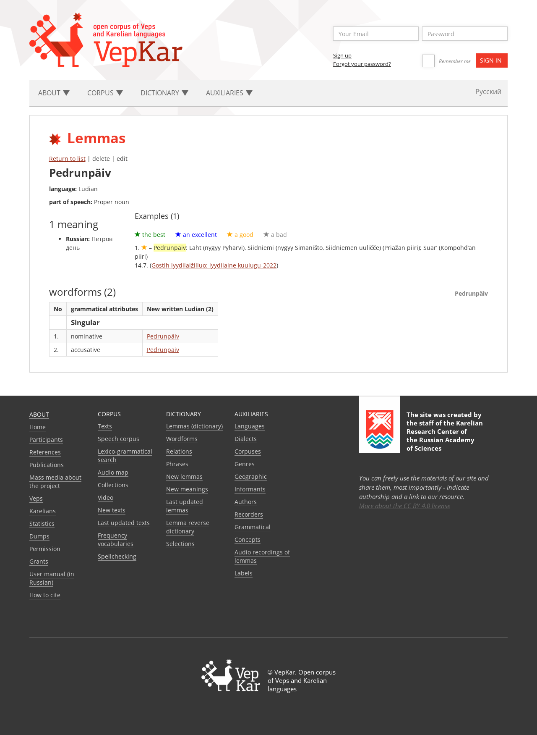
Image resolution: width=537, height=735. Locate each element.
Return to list (67, 159)
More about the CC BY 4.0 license (404, 505)
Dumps (39, 536)
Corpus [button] (105, 92)
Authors (246, 502)
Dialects (246, 439)
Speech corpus (118, 439)
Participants (46, 440)
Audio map (113, 472)
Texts (105, 426)
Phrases (177, 464)
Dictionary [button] (164, 92)
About (39, 414)
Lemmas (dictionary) (194, 426)
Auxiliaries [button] (229, 92)
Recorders (249, 514)
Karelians (42, 511)
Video (105, 497)
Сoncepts (248, 539)
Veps (36, 498)
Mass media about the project (55, 481)
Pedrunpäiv (163, 336)
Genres (245, 464)
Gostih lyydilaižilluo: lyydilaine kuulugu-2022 (213, 265)
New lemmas (184, 476)
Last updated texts (124, 523)
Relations (179, 451)
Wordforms (182, 439)
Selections (180, 544)
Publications (46, 465)
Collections (113, 485)
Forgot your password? (362, 64)
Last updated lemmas (184, 506)
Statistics (42, 524)
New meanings (187, 489)
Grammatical (253, 527)
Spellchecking (117, 556)
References (45, 452)
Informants (250, 489)
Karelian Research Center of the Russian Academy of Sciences (445, 435)
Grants (38, 561)
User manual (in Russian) (51, 578)
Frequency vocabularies (115, 539)
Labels (244, 573)
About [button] (54, 92)
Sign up (342, 55)
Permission (44, 549)
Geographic (251, 476)
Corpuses (248, 451)
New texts (111, 510)
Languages (250, 426)
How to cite (44, 595)
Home (37, 427)
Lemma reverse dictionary (187, 527)
